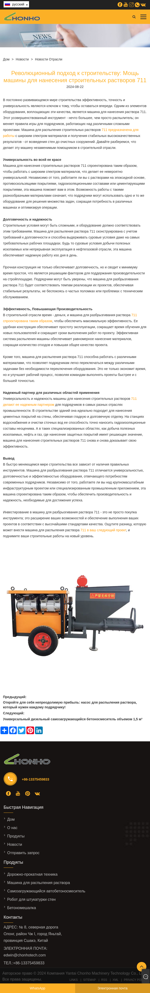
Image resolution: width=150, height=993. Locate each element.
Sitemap (89, 980)
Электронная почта (112, 988)
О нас (12, 828)
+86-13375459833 (35, 779)
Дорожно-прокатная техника (32, 874)
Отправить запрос (23, 853)
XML (116, 980)
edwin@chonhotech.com (25, 955)
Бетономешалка (21, 908)
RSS (104, 980)
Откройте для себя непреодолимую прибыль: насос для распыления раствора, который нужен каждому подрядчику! (70, 704)
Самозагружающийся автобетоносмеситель (46, 891)
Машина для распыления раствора (38, 883)
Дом (6, 59)
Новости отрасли (48, 59)
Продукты (15, 836)
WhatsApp (37, 988)
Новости (22, 59)
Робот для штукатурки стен (31, 899)
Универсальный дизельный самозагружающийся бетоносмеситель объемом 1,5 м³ (73, 719)
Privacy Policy (136, 980)
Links (73, 980)
